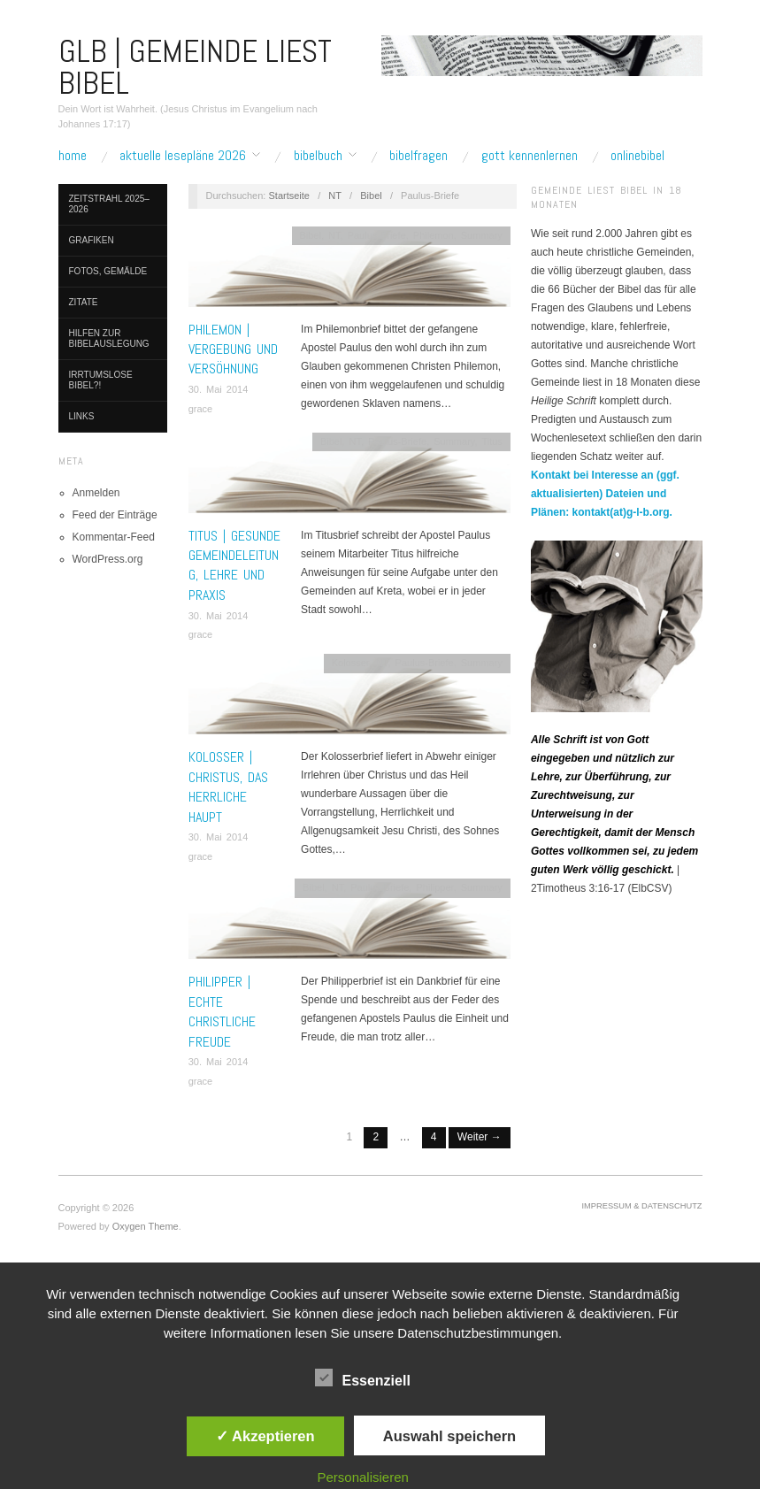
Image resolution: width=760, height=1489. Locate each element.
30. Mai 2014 (218, 389)
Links (82, 416)
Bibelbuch (318, 156)
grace (200, 408)
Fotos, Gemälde (108, 271)
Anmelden (96, 493)
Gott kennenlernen (529, 156)
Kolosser (350, 662)
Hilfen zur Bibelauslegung (109, 338)
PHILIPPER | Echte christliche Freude (222, 1011)
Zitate (83, 302)
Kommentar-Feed (114, 537)
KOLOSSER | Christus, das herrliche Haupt (228, 786)
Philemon (433, 235)
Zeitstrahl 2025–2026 (109, 204)
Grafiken (91, 240)
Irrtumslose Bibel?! (101, 380)
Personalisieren (362, 1477)
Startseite (288, 195)
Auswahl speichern (449, 1436)
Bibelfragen (418, 156)
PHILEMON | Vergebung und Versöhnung (233, 349)
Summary (482, 235)
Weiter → (479, 1137)
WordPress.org (108, 559)
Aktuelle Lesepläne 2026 (182, 156)
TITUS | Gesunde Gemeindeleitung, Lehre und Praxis (234, 565)
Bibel (370, 195)
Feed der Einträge (115, 515)
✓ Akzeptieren (265, 1436)
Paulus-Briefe (377, 235)
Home (72, 156)
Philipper (434, 887)
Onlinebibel (637, 156)
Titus (491, 441)
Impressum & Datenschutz (642, 1205)
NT (334, 195)
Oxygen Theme (145, 1226)
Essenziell (362, 1377)
